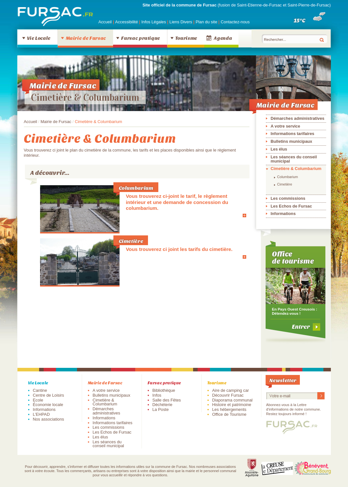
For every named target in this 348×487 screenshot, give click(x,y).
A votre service (285, 126)
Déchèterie (163, 404)
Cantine (40, 390)
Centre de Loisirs (48, 395)
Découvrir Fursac (228, 395)
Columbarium (136, 188)
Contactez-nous (235, 21)
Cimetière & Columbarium (85, 97)
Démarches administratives (297, 118)
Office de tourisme (293, 257)
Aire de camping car (230, 390)
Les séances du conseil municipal (294, 159)
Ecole (38, 400)
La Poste (161, 409)
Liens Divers (180, 21)
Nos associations (48, 419)
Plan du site (206, 21)
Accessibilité (127, 21)
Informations (283, 213)
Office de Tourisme (229, 414)
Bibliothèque (164, 390)
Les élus (279, 149)
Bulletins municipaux (291, 141)
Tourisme (186, 38)
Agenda (223, 38)
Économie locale (48, 404)
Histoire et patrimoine (231, 404)
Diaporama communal (232, 400)
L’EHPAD (41, 414)
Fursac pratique (140, 38)
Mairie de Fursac (86, 38)
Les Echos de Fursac (291, 206)
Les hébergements (229, 409)
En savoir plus (226, 215)
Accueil (104, 21)
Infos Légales (154, 21)
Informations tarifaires (292, 133)
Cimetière (131, 241)
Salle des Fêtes (167, 400)
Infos (157, 395)
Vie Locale (38, 38)
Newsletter (283, 380)
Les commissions (288, 198)
